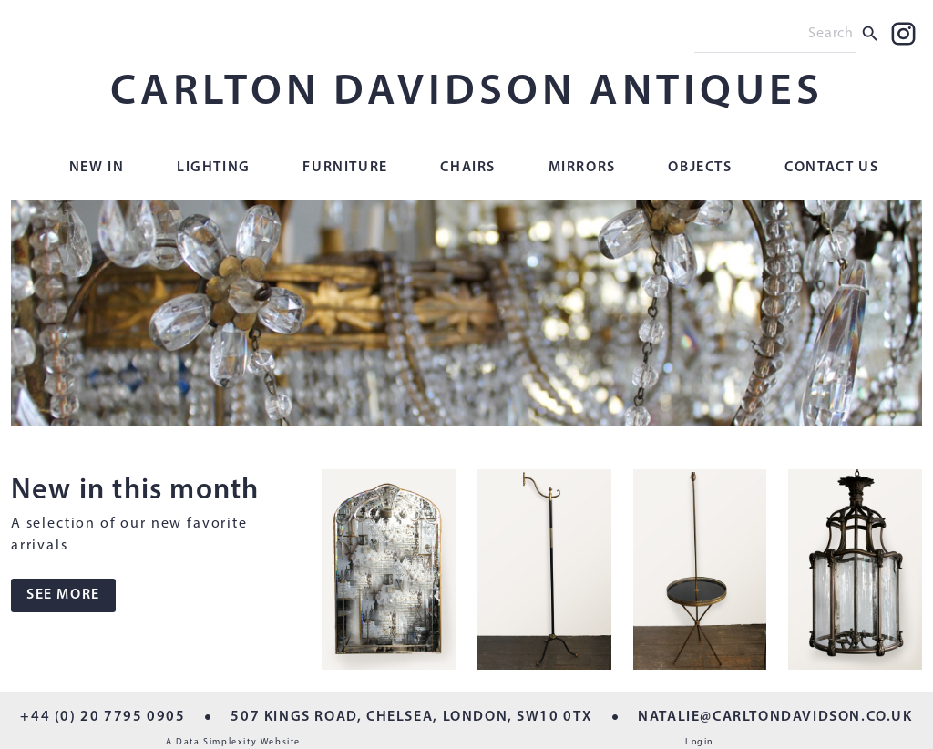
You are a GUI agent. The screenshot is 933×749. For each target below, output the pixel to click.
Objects (700, 167)
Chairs (468, 167)
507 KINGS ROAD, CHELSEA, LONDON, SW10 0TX (411, 717)
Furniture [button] (344, 167)
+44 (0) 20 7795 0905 (102, 717)
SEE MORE (63, 595)
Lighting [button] (214, 167)
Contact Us (831, 167)
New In (97, 167)
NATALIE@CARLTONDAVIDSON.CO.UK (775, 717)
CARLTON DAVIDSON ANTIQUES (467, 93)
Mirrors (582, 167)
